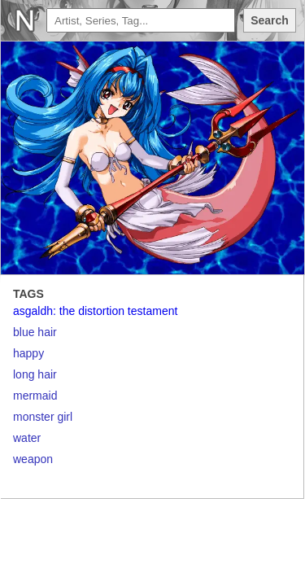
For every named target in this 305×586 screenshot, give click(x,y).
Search (270, 20)
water (27, 437)
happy (28, 353)
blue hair (35, 332)
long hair (35, 374)
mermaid (35, 395)
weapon (33, 459)
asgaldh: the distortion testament (95, 310)
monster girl (42, 416)
